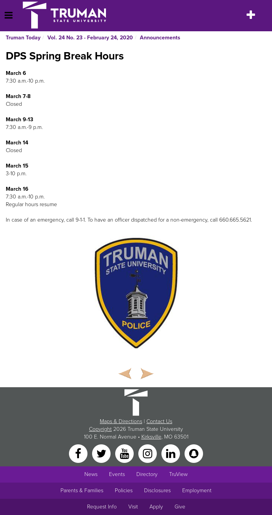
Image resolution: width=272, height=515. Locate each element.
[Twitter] (102, 453)
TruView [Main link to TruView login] (178, 474)
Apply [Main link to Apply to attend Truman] (156, 506)
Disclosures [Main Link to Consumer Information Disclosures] (157, 490)
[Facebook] (79, 453)
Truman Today (23, 37)
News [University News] (90, 474)
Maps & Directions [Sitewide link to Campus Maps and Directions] (121, 421)
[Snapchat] (194, 453)
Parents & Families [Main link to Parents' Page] (81, 490)
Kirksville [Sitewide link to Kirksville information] (151, 437)
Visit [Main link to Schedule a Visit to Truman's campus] (133, 506)
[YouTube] (125, 453)
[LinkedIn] (171, 453)
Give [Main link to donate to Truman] (180, 506)
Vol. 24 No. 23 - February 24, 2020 (90, 37)
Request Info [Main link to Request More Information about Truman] (102, 506)
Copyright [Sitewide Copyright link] (100, 429)
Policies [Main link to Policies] (124, 490)
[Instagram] (148, 453)
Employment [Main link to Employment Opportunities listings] (197, 490)
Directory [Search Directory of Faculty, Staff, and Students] (147, 474)
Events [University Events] (117, 474)
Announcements (160, 37)
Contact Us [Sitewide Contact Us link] (159, 421)
